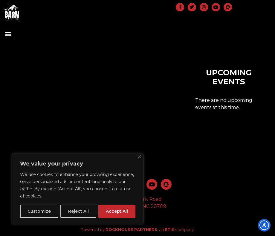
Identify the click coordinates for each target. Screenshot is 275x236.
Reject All (78, 211)
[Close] (139, 157)
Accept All (117, 211)
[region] (77, 189)
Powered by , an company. (138, 229)
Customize (39, 211)
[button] (8, 34)
